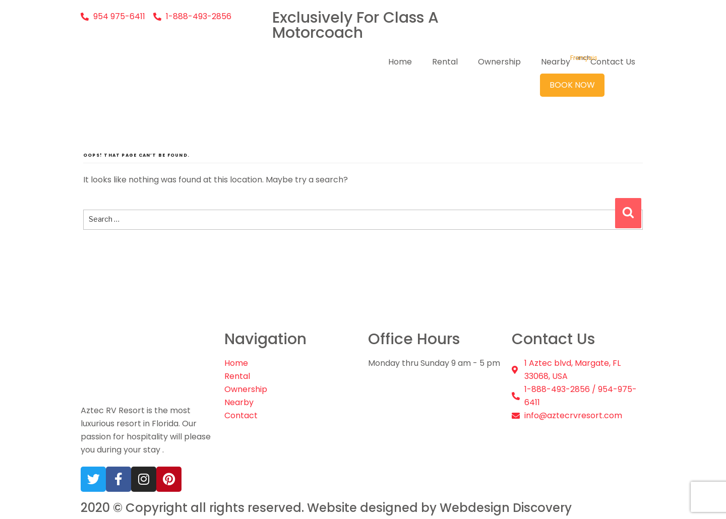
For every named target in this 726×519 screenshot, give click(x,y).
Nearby (555, 62)
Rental (445, 62)
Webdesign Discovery (506, 508)
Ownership (499, 62)
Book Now (572, 85)
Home (400, 62)
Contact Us (612, 62)
